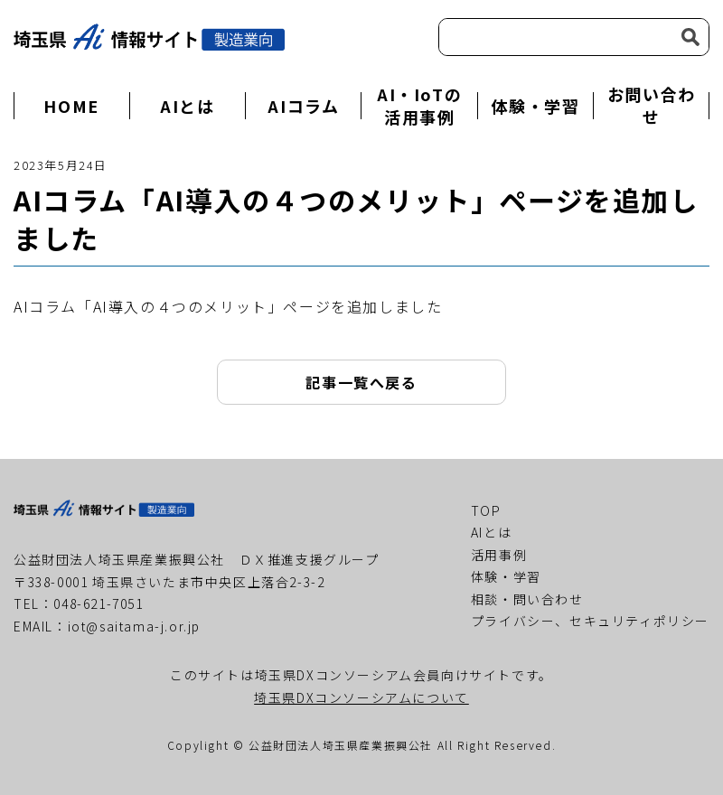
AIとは (187, 105)
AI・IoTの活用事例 (419, 105)
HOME (71, 105)
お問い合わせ (651, 105)
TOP (486, 510)
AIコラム (303, 105)
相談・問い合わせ (527, 599)
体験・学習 (535, 105)
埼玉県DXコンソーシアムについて (361, 697)
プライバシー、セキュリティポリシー (590, 621)
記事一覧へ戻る (361, 382)
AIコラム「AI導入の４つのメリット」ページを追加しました (228, 306)
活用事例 (499, 555)
